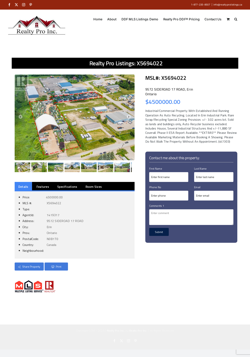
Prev (20, 117)
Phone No (155, 187)
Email (197, 187)
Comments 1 (156, 206)
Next (129, 117)
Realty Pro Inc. (116, 330)
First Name (155, 168)
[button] (235, 19)
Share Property (29, 266)
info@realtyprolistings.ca (227, 4)
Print (56, 266)
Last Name (200, 168)
